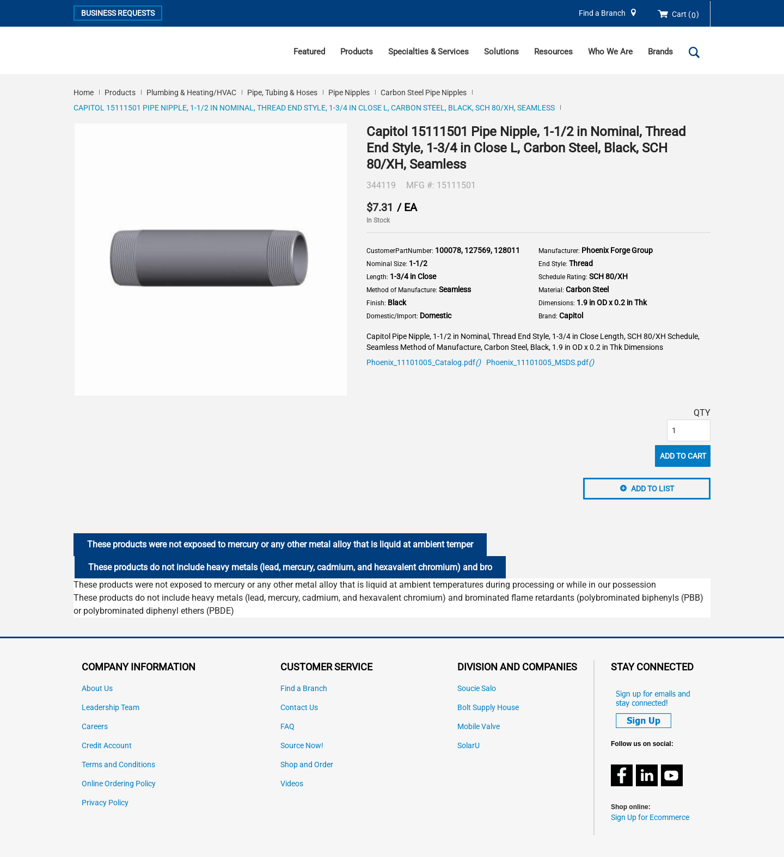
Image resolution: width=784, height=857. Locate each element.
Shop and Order (306, 765)
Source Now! (301, 746)
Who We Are (610, 52)
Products (356, 52)
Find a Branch (602, 13)
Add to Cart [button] (683, 456)
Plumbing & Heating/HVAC (191, 92)
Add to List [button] (652, 488)
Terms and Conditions (118, 765)
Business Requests (118, 13)
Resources (553, 52)
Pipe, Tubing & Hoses (282, 92)
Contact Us (299, 708)
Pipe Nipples (349, 92)
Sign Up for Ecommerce (650, 817)
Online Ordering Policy (119, 784)
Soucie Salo (476, 689)
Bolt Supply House (488, 708)
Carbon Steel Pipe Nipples (424, 92)
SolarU (468, 746)
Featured (309, 52)
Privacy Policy (105, 803)
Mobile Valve (478, 727)
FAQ (287, 727)
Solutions (501, 52)
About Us (97, 689)
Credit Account (107, 746)
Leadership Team (110, 708)
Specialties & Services (428, 52)
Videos (291, 784)
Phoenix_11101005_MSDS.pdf (540, 362)
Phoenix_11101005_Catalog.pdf (423, 362)
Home (84, 92)
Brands (660, 52)
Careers (95, 727)
